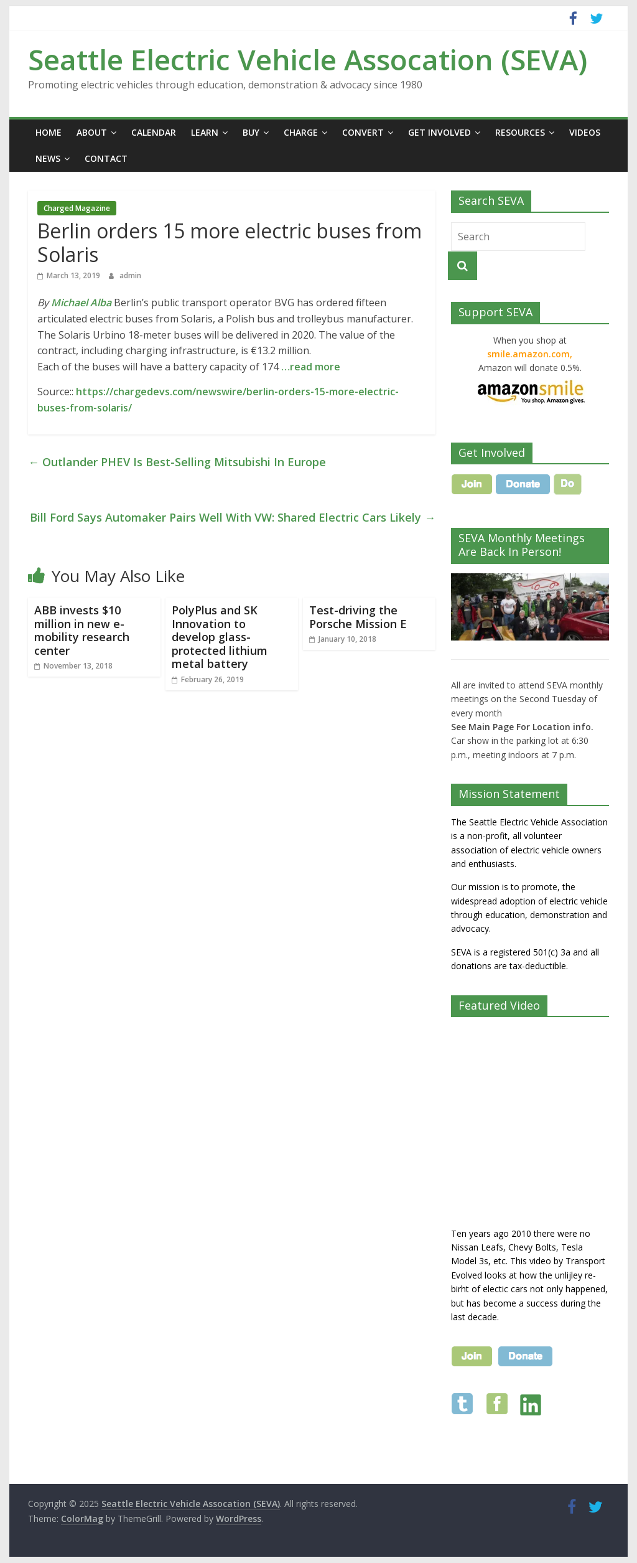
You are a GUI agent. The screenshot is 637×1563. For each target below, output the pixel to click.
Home (48, 132)
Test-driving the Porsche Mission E (358, 617)
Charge (301, 132)
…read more (310, 366)
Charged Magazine (77, 208)
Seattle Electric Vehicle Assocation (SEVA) (307, 59)
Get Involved (439, 132)
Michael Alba (81, 302)
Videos (584, 132)
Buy (251, 132)
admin (130, 275)
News (47, 158)
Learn (204, 132)
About (92, 132)
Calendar (153, 132)
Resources (520, 132)
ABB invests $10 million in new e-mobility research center (81, 630)
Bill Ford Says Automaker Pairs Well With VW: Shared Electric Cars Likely (232, 517)
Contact (106, 158)
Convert (363, 132)
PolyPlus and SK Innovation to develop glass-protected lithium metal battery (219, 637)
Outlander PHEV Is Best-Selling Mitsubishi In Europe (177, 461)
